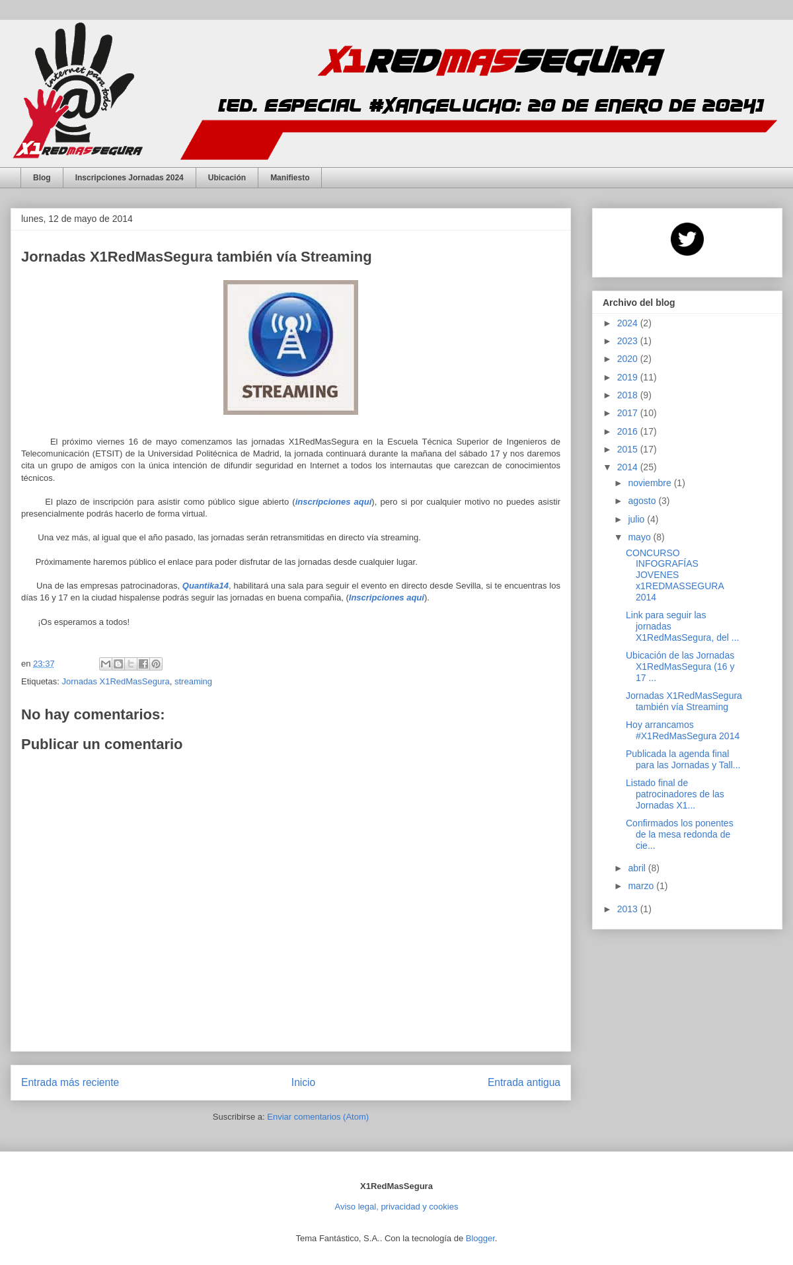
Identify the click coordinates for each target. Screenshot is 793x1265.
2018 (628, 395)
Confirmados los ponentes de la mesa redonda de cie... (680, 834)
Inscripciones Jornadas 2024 (129, 177)
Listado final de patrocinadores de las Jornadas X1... (675, 794)
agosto (643, 500)
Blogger (480, 1238)
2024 (628, 323)
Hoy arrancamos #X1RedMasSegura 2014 (682, 730)
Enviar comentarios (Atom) (318, 1117)
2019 (628, 377)
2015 (628, 449)
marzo (642, 886)
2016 (628, 431)
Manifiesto (289, 177)
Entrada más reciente (70, 1082)
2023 (628, 341)
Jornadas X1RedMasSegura (115, 681)
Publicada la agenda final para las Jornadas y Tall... (683, 759)
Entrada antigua (524, 1082)
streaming (193, 681)
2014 (628, 467)
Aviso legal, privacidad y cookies (397, 1206)
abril (638, 868)
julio (637, 519)
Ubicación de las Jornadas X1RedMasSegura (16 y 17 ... (680, 666)
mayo (640, 537)
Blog (42, 177)
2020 (628, 358)
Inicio (303, 1082)
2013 (628, 909)
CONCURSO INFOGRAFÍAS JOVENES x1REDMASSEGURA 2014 (675, 575)
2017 (628, 413)
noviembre (650, 483)
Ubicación (227, 177)
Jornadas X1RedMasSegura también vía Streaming (684, 701)
